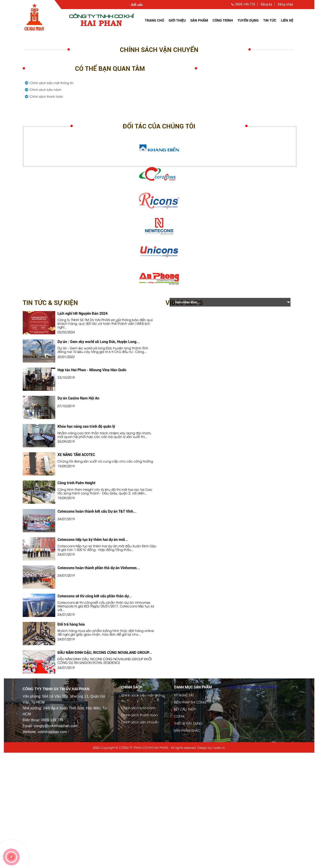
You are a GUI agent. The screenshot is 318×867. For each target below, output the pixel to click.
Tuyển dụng (248, 20)
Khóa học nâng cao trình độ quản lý (86, 426)
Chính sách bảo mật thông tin (51, 83)
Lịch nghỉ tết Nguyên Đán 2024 (83, 313)
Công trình (223, 20)
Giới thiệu (177, 20)
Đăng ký (266, 4)
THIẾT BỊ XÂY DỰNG (188, 723)
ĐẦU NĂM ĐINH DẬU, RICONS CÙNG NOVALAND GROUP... (105, 652)
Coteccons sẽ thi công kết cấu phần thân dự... (95, 596)
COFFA (179, 716)
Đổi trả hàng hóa (71, 624)
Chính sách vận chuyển (159, 50)
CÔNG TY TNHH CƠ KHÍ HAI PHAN (252, 687)
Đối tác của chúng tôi (159, 126)
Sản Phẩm (199, 20)
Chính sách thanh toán (46, 96)
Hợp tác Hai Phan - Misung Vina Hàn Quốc (92, 370)
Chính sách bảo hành (45, 89)
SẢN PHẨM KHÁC (187, 730)
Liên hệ (287, 20)
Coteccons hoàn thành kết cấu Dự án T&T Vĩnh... (97, 511)
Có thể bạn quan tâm (110, 68)
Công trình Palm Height (76, 483)
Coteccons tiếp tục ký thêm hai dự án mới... (93, 539)
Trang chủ (154, 20)
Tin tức (269, 20)
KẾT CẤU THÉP (184, 709)
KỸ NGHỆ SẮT (184, 695)
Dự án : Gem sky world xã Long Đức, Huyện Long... (99, 342)
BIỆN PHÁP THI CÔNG (190, 702)
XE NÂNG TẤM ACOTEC (76, 455)
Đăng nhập (285, 4)
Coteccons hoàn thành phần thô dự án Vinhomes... (99, 568)
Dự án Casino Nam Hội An (78, 398)
